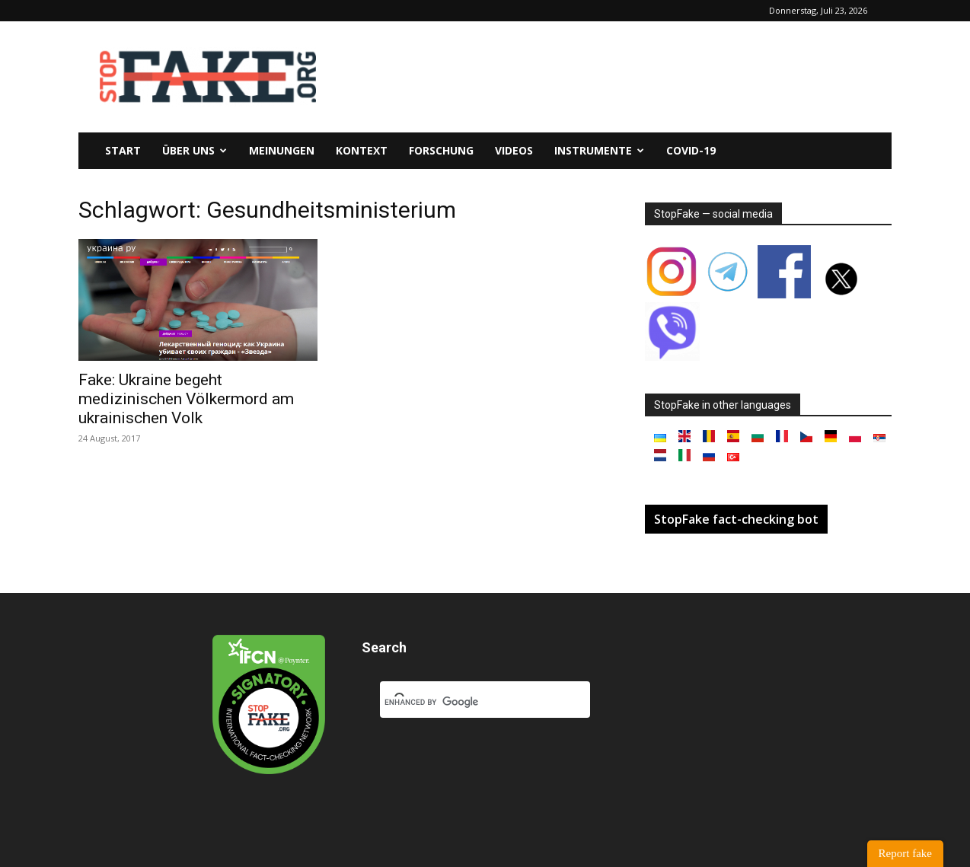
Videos (514, 150)
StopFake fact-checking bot (736, 519)
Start (123, 150)
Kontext (362, 150)
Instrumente (599, 150)
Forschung (441, 150)
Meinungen (281, 150)
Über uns (194, 150)
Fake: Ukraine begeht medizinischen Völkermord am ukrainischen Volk (186, 399)
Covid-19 (691, 150)
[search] (466, 702)
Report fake (905, 853)
